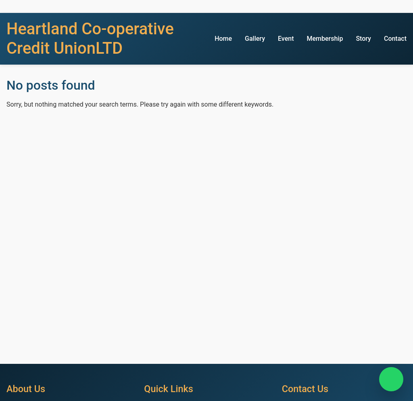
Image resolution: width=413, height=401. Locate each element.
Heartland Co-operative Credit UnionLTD (90, 38)
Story (363, 38)
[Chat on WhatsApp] (391, 379)
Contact (395, 38)
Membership (325, 38)
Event (286, 38)
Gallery (255, 38)
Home (223, 38)
